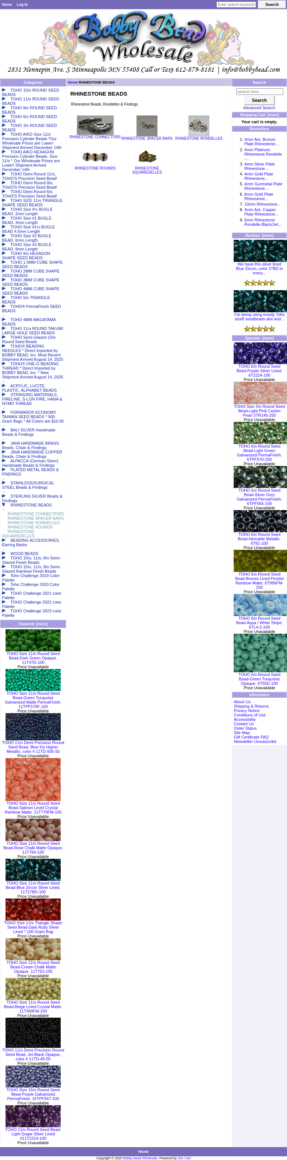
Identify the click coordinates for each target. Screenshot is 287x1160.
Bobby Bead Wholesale (140, 1158)
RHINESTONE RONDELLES (199, 136)
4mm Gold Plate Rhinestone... (258, 176)
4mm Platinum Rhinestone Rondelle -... (263, 154)
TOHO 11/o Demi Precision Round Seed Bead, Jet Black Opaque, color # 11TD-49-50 (33, 1052)
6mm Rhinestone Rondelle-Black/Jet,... (263, 222)
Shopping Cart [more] (259, 115)
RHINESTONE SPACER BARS (147, 136)
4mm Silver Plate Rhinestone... (259, 166)
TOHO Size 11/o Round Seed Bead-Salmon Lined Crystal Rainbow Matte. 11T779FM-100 (33, 805)
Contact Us (244, 724)
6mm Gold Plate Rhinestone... (258, 196)
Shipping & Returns (251, 706)
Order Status (245, 728)
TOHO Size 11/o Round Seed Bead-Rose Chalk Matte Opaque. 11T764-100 (33, 845)
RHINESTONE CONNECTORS (95, 135)
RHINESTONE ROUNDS (95, 166)
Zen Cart (184, 1158)
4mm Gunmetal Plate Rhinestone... (263, 186)
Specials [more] (259, 338)
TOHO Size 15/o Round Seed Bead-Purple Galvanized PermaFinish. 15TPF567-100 (33, 1092)
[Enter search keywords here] (236, 4)
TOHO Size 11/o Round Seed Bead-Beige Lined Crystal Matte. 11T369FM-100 (33, 1004)
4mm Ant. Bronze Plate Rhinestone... (261, 141)
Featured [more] (33, 624)
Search (259, 82)
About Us (242, 702)
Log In (22, 5)
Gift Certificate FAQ (251, 737)
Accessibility (245, 719)
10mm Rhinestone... (262, 204)
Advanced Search (259, 108)
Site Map (241, 732)
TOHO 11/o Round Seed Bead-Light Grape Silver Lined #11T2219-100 (33, 1132)
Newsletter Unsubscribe (255, 741)
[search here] (259, 91)
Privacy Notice (246, 710)
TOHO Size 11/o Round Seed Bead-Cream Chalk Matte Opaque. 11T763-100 (33, 965)
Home (7, 5)
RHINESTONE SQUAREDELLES (147, 168)
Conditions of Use (250, 715)
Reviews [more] (259, 236)
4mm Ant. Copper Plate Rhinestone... (261, 211)
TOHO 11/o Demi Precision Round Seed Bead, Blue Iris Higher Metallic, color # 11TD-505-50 (33, 745)
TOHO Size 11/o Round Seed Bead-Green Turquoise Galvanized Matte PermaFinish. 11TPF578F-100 (33, 698)
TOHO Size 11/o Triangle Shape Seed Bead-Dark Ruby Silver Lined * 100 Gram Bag (33, 925)
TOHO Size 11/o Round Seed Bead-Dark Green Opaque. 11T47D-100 (33, 656)
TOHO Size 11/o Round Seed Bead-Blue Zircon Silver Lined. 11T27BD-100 (33, 885)
